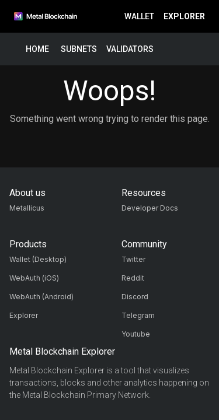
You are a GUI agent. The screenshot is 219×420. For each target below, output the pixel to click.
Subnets (79, 49)
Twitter (133, 259)
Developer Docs (149, 208)
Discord (134, 296)
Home (37, 49)
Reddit (132, 278)
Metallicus (26, 208)
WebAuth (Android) (41, 296)
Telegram (138, 315)
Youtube (135, 334)
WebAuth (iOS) (34, 278)
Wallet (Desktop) (38, 259)
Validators (130, 49)
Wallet (139, 16)
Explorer (184, 16)
